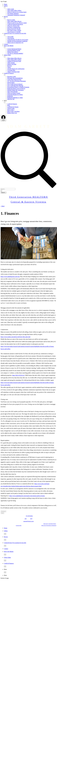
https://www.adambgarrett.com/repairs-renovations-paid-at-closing (27, 496)
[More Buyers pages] (5, 540)
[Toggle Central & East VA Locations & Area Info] (4, 35)
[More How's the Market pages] (5, 554)
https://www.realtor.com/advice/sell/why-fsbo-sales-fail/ (15, 337)
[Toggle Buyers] (4, 18)
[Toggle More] (4, 102)
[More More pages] (5, 572)
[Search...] (8, 189)
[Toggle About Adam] (4, 56)
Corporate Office (18, 525)
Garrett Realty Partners (52, 523)
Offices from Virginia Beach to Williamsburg (48, 525)
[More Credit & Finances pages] (5, 566)
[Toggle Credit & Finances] (4, 75)
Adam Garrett (45, 523)
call (26, 518)
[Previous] (3, 511)
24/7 (31, 518)
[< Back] (2, 206)
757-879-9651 (29, 516)
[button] (30, 100)
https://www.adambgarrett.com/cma (10, 276)
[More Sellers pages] (5, 534)
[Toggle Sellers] (4, 7)
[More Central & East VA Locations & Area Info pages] (5, 546)
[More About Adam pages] (5, 560)
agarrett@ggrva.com (28, 521)
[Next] (2, 513)
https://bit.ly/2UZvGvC (18, 375)
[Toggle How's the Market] (4, 47)
